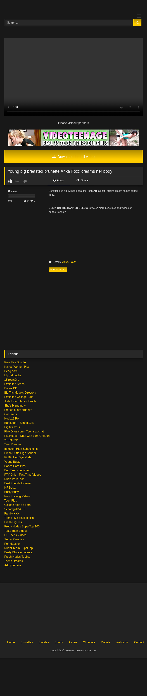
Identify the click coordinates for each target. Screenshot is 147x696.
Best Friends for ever (17, 483)
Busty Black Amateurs (18, 552)
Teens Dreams (13, 561)
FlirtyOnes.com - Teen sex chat (24, 431)
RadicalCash (58, 269)
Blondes (44, 642)
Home (11, 642)
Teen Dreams (12, 444)
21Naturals (11, 440)
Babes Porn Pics (14, 466)
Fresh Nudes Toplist (17, 556)
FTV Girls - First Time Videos (22, 474)
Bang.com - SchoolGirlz (19, 422)
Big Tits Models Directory (20, 392)
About (58, 180)
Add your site (12, 565)
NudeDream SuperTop (18, 548)
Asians (72, 642)
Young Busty (12, 461)
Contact (139, 642)
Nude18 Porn (12, 418)
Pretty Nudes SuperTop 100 (22, 526)
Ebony (59, 642)
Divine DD (10, 388)
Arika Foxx (69, 262)
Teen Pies (10, 500)
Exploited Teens (14, 384)
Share (82, 180)
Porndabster (12, 543)
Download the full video (73, 157)
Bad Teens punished (17, 470)
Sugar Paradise (14, 539)
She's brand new (15, 405)
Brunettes (27, 642)
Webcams (122, 642)
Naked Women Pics (16, 366)
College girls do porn (17, 504)
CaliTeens (10, 414)
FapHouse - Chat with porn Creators (27, 435)
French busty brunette (18, 409)
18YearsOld (11, 379)
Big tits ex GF (13, 427)
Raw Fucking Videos (17, 496)
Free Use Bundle (15, 362)
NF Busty (10, 487)
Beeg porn (11, 371)
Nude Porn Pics (14, 478)
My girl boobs (12, 375)
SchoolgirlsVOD (14, 509)
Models (105, 642)
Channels (89, 642)
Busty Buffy (11, 491)
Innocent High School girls (21, 448)
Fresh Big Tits (13, 522)
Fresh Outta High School (20, 453)
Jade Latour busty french (20, 401)
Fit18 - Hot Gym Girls (17, 457)
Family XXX (11, 513)
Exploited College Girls (18, 396)
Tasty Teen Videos (15, 530)
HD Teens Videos (15, 535)
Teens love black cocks (19, 517)
